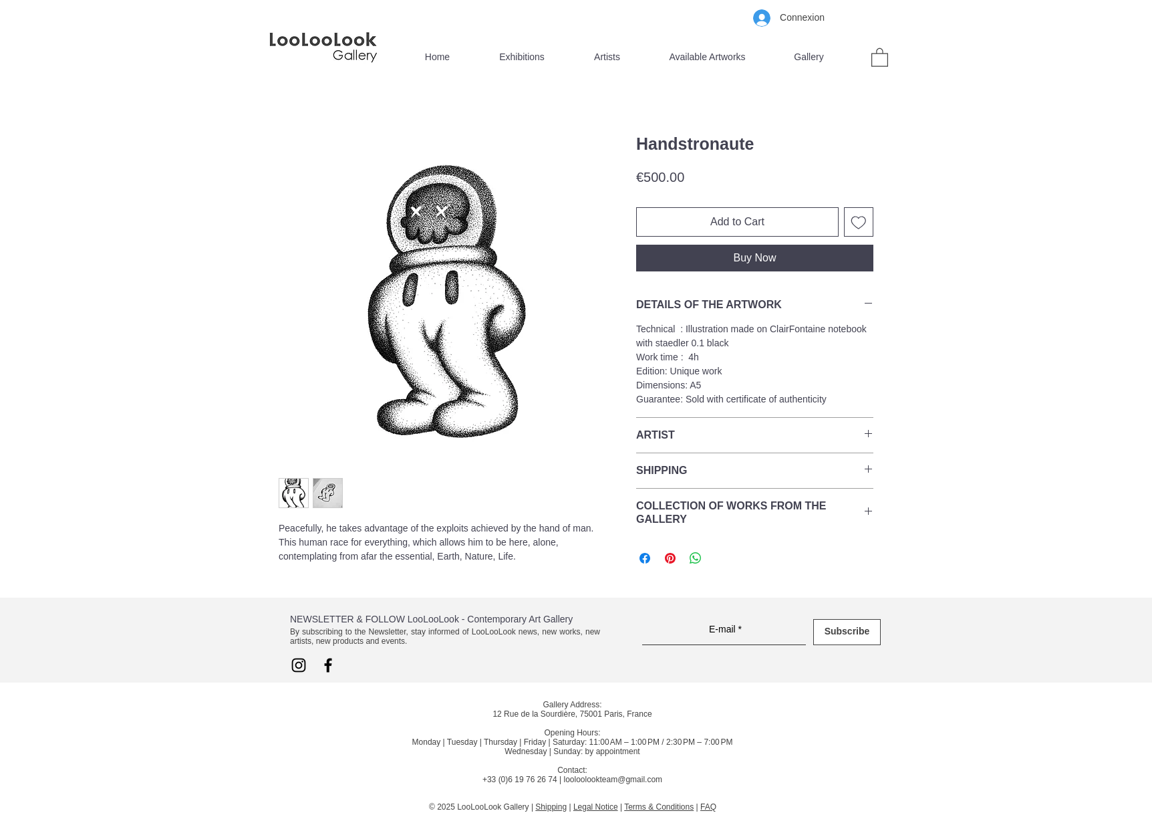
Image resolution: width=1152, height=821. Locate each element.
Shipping (551, 807)
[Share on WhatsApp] (696, 558)
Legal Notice (595, 807)
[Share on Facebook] (645, 558)
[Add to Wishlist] (858, 222)
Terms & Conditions (659, 807)
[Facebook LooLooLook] (328, 665)
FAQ (708, 807)
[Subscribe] (847, 632)
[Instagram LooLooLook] (298, 665)
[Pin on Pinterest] (670, 558)
